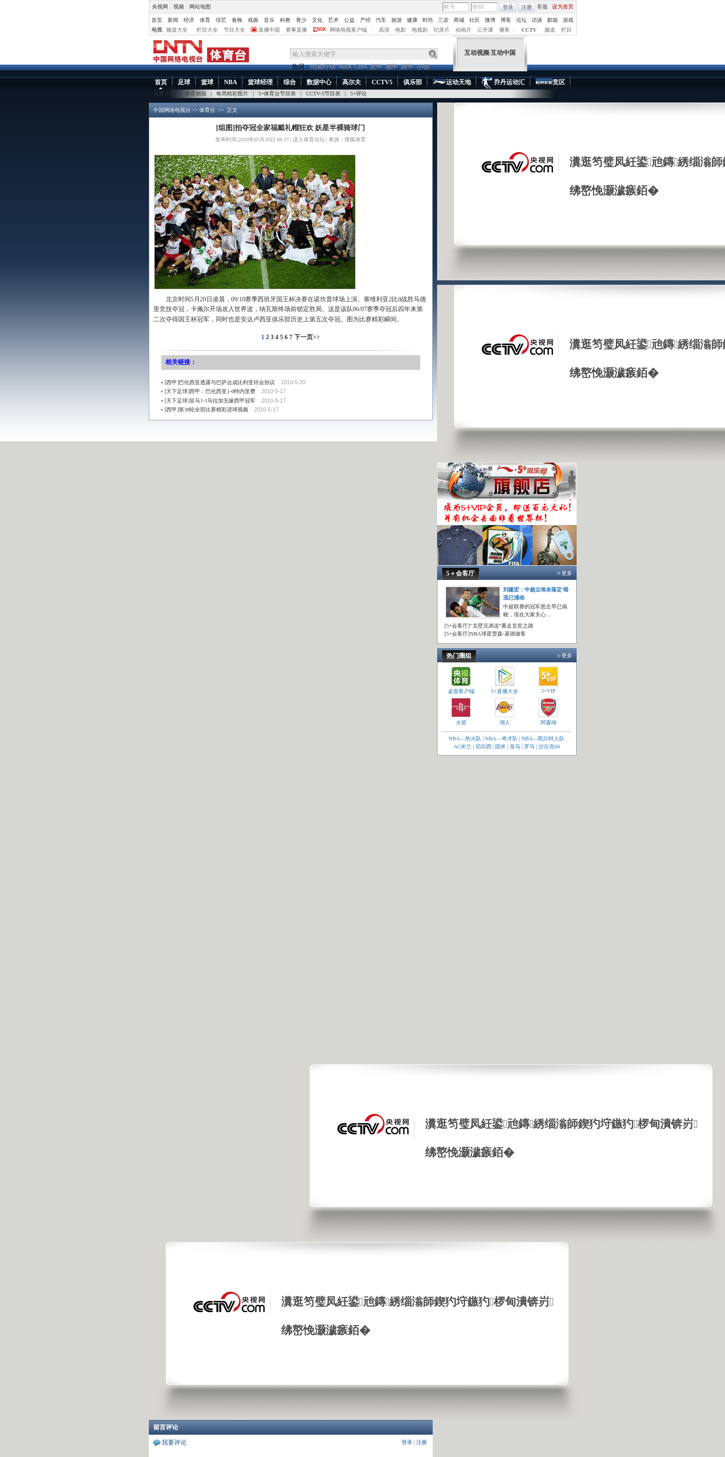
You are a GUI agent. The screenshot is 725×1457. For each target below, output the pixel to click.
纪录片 (442, 30)
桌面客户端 (461, 691)
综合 (289, 82)
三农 (443, 20)
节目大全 (234, 30)
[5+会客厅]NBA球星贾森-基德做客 (485, 634)
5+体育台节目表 (277, 93)
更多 (566, 573)
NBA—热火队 (465, 738)
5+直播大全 (504, 691)
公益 (349, 20)
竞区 (550, 82)
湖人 (505, 722)
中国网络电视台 (172, 110)
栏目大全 (207, 30)
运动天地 (452, 82)
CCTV (529, 30)
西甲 (407, 66)
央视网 (160, 7)
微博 (490, 20)
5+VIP (548, 691)
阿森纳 (549, 722)
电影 (400, 30)
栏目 (566, 30)
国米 (500, 746)
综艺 (221, 20)
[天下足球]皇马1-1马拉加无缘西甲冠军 (210, 401)
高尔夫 (351, 82)
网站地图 (200, 7)
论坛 (521, 20)
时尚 (427, 20)
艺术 (333, 20)
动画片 (463, 30)
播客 (504, 30)
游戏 (568, 20)
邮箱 (552, 20)
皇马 (515, 746)
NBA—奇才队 (501, 738)
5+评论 (358, 93)
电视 (157, 30)
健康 (412, 20)
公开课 (485, 30)
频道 (550, 30)
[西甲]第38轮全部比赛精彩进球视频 (207, 409)
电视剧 (420, 30)
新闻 (173, 20)
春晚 (237, 20)
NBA (345, 66)
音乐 (269, 20)
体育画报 (195, 93)
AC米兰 (463, 746)
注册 (526, 7)
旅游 (396, 20)
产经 (365, 20)
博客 (505, 20)
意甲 (376, 66)
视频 (178, 7)
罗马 (529, 746)
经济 (189, 20)
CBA (360, 66)
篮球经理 (260, 82)
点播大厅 (164, 93)
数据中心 (319, 82)
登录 (508, 7)
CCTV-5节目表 (323, 93)
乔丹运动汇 (503, 83)
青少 (301, 20)
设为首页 (562, 7)
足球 (184, 82)
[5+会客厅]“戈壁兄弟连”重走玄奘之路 (489, 626)
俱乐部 (412, 82)
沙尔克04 (549, 746)
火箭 (461, 722)
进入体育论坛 (309, 139)
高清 (384, 30)
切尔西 (483, 746)
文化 (317, 20)
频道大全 (177, 30)
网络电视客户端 (348, 30)
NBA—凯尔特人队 (543, 738)
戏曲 (253, 20)
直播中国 (269, 30)
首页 (157, 20)
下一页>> (307, 337)
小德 (423, 66)
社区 (474, 20)
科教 (285, 20)
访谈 (537, 20)
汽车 (381, 20)
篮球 (207, 82)
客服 (542, 7)
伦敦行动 (323, 66)
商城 (459, 20)
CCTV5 (382, 82)
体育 (205, 20)
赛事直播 (296, 30)
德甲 (391, 66)
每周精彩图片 (232, 93)
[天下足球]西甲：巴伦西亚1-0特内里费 (210, 391)
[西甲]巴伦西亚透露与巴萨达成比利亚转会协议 (220, 382)
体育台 (207, 110)
